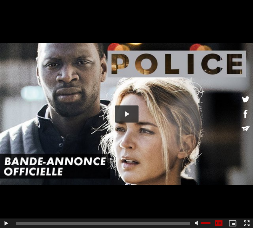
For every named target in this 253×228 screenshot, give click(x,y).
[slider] (103, 223)
